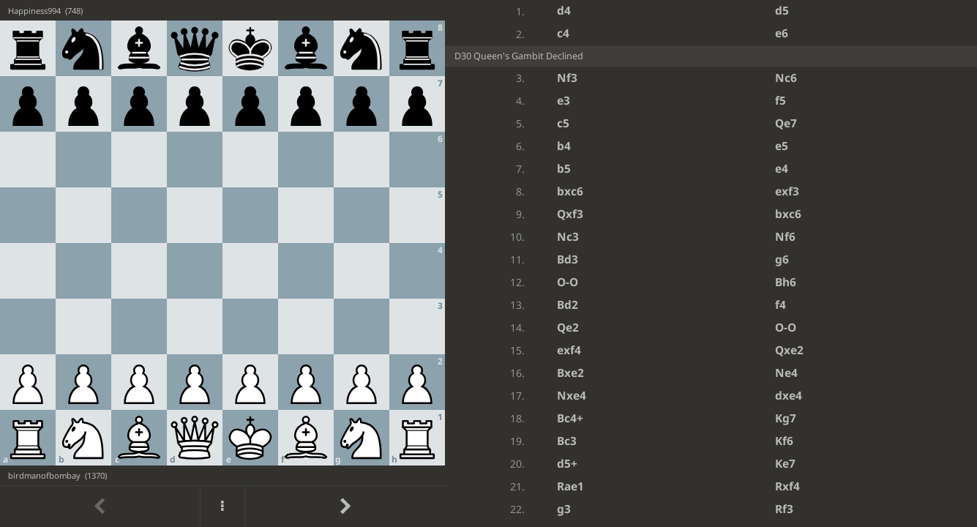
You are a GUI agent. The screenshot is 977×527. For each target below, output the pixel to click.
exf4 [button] (569, 350)
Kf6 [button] (784, 441)
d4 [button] (564, 10)
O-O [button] (567, 282)
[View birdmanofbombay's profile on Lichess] (222, 475)
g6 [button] (782, 259)
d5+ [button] (567, 463)
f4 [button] (780, 305)
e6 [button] (781, 33)
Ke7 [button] (785, 463)
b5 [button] (564, 168)
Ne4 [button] (786, 373)
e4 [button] (781, 168)
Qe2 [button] (568, 327)
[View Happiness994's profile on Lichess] (222, 10)
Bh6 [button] (785, 282)
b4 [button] (564, 146)
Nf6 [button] (785, 236)
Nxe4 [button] (571, 395)
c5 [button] (563, 123)
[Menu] (222, 506)
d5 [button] (782, 10)
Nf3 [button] (567, 78)
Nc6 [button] (786, 78)
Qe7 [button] (786, 123)
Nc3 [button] (568, 236)
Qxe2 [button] (789, 350)
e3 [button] (563, 100)
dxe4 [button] (788, 395)
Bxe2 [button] (570, 373)
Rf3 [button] (784, 509)
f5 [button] (780, 100)
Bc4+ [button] (570, 418)
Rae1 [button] (570, 486)
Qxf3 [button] (570, 214)
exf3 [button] (787, 191)
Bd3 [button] (567, 259)
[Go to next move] (344, 506)
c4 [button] (563, 33)
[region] (488, 263)
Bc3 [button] (567, 441)
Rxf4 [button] (787, 486)
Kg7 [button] (785, 418)
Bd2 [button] (567, 305)
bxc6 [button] (570, 191)
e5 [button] (781, 146)
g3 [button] (564, 509)
